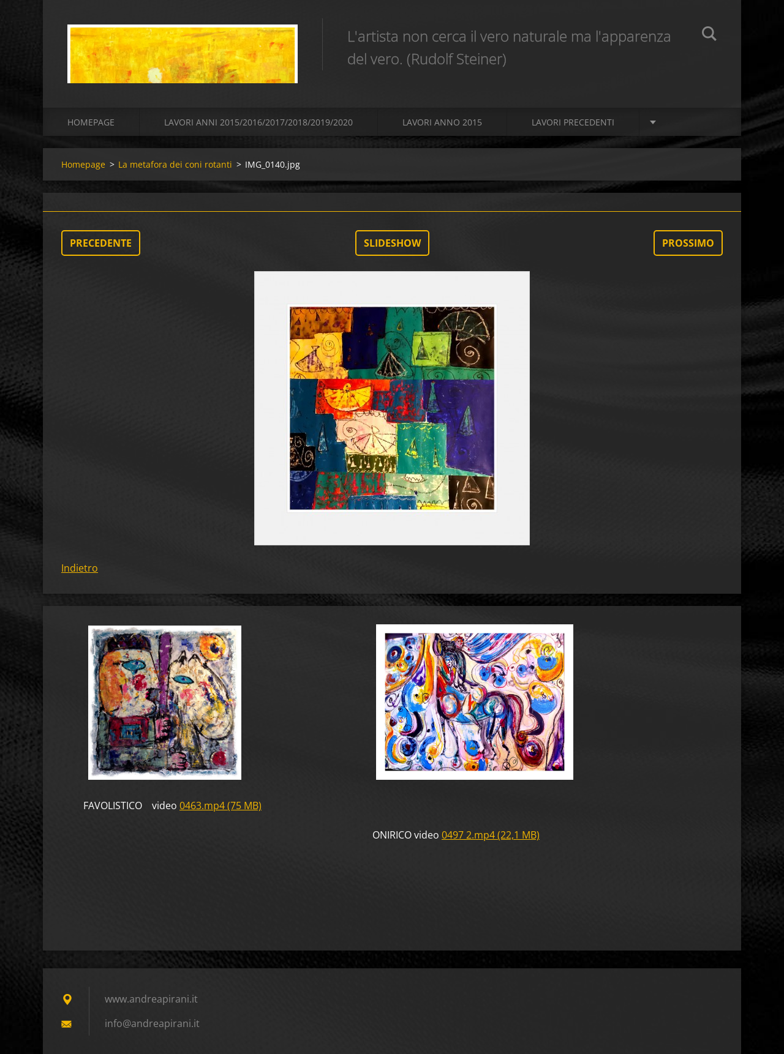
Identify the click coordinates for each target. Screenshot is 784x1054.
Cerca (709, 35)
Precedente (101, 243)
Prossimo (688, 243)
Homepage (91, 122)
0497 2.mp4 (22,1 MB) (491, 835)
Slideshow (392, 243)
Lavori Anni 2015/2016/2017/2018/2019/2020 (258, 122)
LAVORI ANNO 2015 (442, 122)
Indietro (79, 568)
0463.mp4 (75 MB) (220, 805)
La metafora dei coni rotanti (175, 164)
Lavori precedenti (573, 122)
